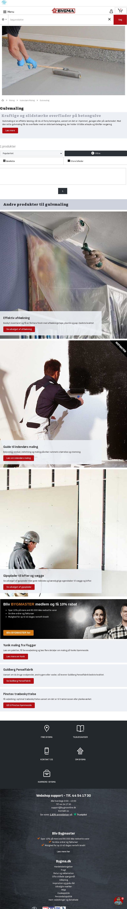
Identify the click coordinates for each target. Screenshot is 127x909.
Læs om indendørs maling (18, 458)
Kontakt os (63, 810)
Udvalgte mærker (63, 886)
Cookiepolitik (63, 893)
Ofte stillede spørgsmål (63, 876)
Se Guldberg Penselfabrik (18, 680)
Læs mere (10, 130)
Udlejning (63, 879)
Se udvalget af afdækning (19, 329)
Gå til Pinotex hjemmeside (19, 705)
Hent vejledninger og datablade (63, 899)
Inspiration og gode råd (64, 883)
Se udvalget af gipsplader (18, 587)
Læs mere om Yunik (15, 656)
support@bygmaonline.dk (63, 807)
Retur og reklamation (63, 873)
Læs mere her (63, 851)
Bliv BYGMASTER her (18, 632)
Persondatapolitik (63, 896)
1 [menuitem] (62, 191)
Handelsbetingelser (63, 866)
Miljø (63, 889)
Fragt (63, 870)
